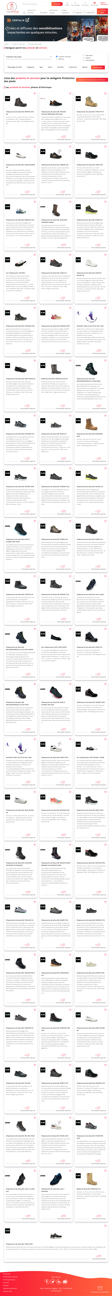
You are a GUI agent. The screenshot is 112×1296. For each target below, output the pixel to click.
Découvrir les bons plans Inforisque (92, 80)
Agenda (78, 12)
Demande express (28, 137)
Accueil (6, 44)
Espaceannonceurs (104, 3)
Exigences (30, 67)
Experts (87, 58)
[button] (6, 28)
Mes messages (75, 4)
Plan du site (7, 1291)
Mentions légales (51, 1288)
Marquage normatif (15, 67)
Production (73, 67)
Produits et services (33, 11)
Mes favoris (85, 4)
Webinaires (90, 12)
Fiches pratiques (66, 11)
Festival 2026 (102, 11)
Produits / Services (63, 57)
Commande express (98, 137)
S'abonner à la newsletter (100, 1290)
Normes (6, 1283)
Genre (50, 67)
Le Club (67, 4)
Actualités (45, 13)
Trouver (57, 4)
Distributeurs (88, 60)
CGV (60, 1288)
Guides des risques (55, 11)
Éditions (60, 59)
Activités (60, 67)
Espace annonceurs (10, 1288)
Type (41, 67)
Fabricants (88, 55)
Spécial (84, 67)
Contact (6, 1285)
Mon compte (94, 4)
